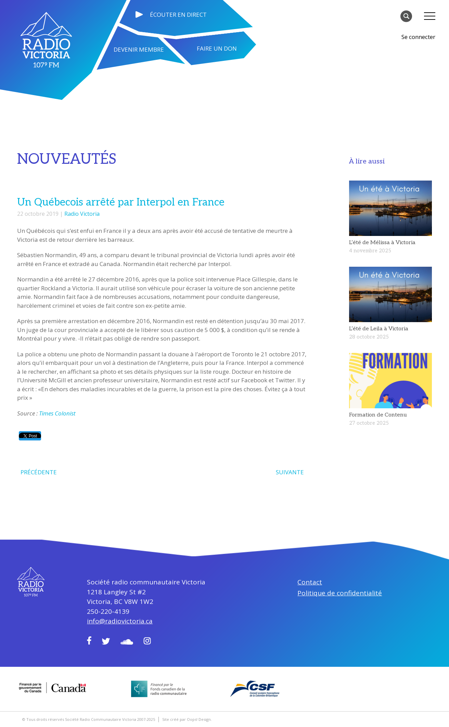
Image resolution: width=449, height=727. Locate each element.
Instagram (147, 641)
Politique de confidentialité (339, 593)
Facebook (89, 640)
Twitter (106, 641)
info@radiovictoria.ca (120, 621)
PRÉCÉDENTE (39, 472)
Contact (309, 582)
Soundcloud (126, 642)
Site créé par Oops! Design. (187, 719)
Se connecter (418, 37)
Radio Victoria (82, 213)
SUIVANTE (290, 472)
